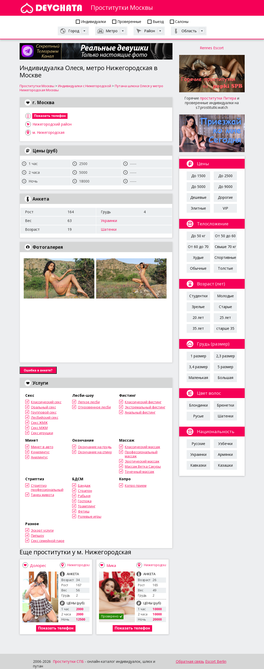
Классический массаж (142, 446)
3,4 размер (198, 366)
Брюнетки (225, 405)
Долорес (38, 565)
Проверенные (126, 21)
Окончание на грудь (95, 446)
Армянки (225, 454)
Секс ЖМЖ (39, 422)
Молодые (225, 295)
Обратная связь (190, 661)
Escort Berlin (215, 661)
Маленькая (198, 377)
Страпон (85, 490)
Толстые (225, 268)
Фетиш (83, 511)
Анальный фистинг (140, 412)
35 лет (198, 328)
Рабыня (84, 495)
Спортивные (225, 257)
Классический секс (46, 402)
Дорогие (225, 197)
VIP (225, 208)
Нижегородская (79, 565)
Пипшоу (37, 535)
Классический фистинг (143, 402)
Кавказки (198, 465)
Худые (198, 257)
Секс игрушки (42, 433)
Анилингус (39, 457)
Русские (198, 443)
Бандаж (84, 485)
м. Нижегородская (48, 132)
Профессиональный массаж (141, 454)
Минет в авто (42, 446)
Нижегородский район (52, 124)
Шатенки (109, 229)
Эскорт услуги (42, 530)
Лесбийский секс (44, 417)
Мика (111, 565)
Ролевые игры (89, 516)
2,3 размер (225, 355)
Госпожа (85, 501)
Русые (198, 416)
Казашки (225, 465)
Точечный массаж (139, 471)
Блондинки (198, 405)
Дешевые (198, 197)
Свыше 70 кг (225, 246)
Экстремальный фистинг (145, 407)
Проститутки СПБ (68, 661)
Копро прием (135, 485)
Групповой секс (43, 412)
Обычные (198, 268)
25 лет (225, 317)
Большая (225, 377)
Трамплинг (86, 506)
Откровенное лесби (94, 407)
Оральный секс (43, 407)
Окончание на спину (95, 452)
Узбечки (225, 443)
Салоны (179, 21)
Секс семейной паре (47, 540)
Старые (225, 306)
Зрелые (198, 306)
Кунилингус (40, 452)
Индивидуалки (91, 21)
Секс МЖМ (39, 427)
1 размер (198, 355)
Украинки (109, 220)
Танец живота (42, 494)
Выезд (155, 21)
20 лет (198, 317)
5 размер (225, 366)
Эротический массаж (142, 461)
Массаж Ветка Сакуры (143, 466)
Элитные (198, 208)
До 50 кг (198, 235)
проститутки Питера (218, 98)
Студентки (198, 295)
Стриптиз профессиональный (47, 487)
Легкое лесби (89, 402)
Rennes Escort (212, 47)
